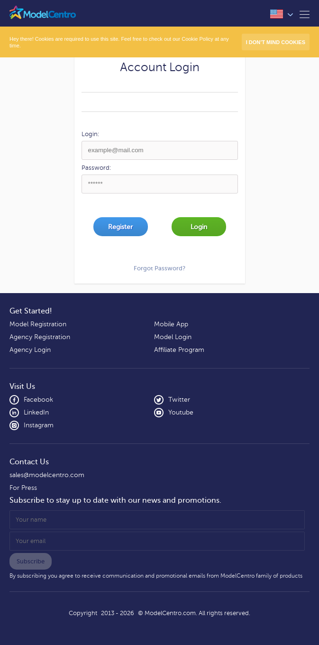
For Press (23, 487)
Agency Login (30, 349)
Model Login (172, 337)
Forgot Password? (159, 268)
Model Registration (37, 324)
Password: (96, 168)
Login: (90, 134)
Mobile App (171, 324)
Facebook (31, 400)
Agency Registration (39, 337)
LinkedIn (29, 412)
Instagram (31, 425)
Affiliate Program (179, 349)
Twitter (172, 400)
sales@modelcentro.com (46, 475)
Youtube (173, 412)
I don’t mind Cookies (275, 42)
